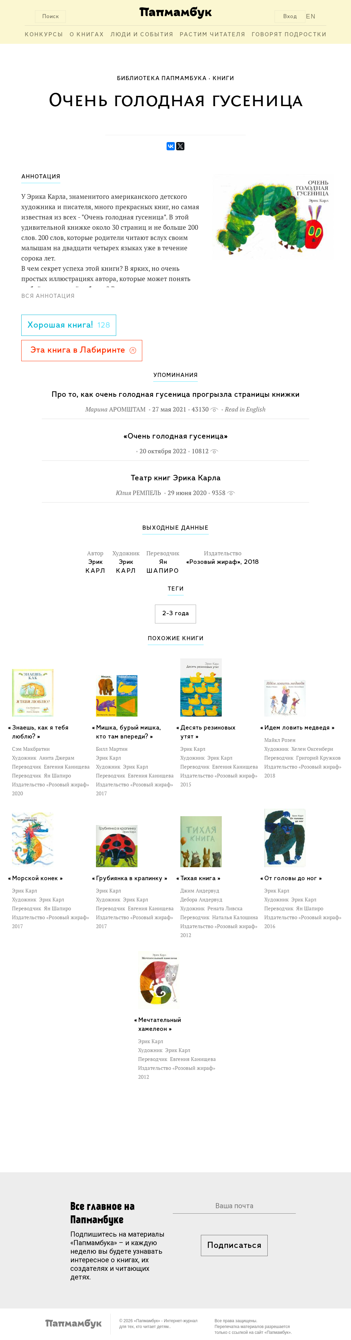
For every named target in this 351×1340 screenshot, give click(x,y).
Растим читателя (212, 34)
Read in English (245, 409)
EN (311, 16)
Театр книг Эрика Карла (176, 478)
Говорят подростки (289, 34)
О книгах (87, 34)
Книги (223, 78)
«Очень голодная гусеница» (175, 436)
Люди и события (141, 34)
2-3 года (175, 613)
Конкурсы (44, 34)
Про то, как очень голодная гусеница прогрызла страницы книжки (175, 394)
